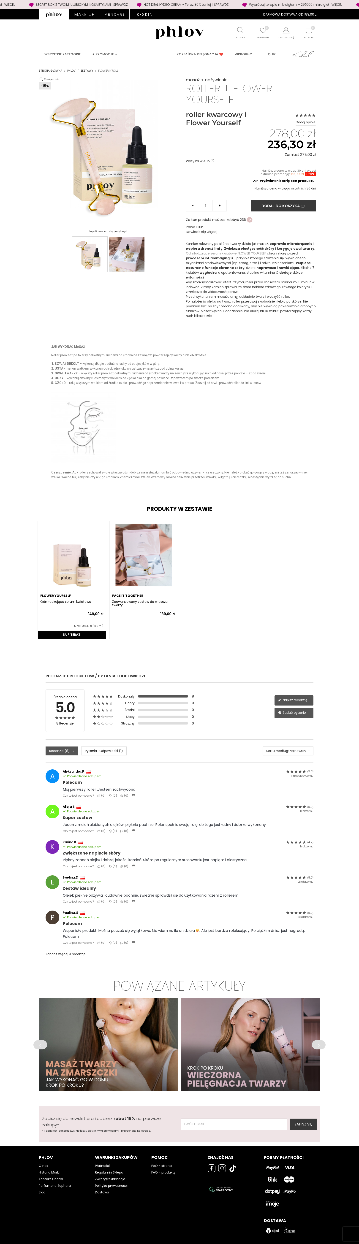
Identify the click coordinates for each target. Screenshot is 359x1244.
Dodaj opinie (305, 122)
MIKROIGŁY (243, 54)
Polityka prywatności (111, 1185)
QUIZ (272, 54)
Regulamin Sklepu (109, 1172)
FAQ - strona (161, 1165)
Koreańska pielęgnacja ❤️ (200, 54)
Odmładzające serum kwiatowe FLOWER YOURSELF (226, 253)
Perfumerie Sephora (55, 1185)
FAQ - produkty (163, 1172)
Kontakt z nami (51, 1179)
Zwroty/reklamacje (110, 1179)
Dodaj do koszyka (283, 205)
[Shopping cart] (308, 30)
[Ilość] (206, 205)
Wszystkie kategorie (62, 54)
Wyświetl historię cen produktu (284, 181)
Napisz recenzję (292, 700)
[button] (40, 1044)
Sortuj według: (277, 751)
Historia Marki (49, 1172)
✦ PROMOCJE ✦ (104, 54)
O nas (43, 1165)
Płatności (102, 1165)
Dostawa (102, 1192)
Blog (42, 1192)
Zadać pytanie (292, 712)
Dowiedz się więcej (201, 231)
